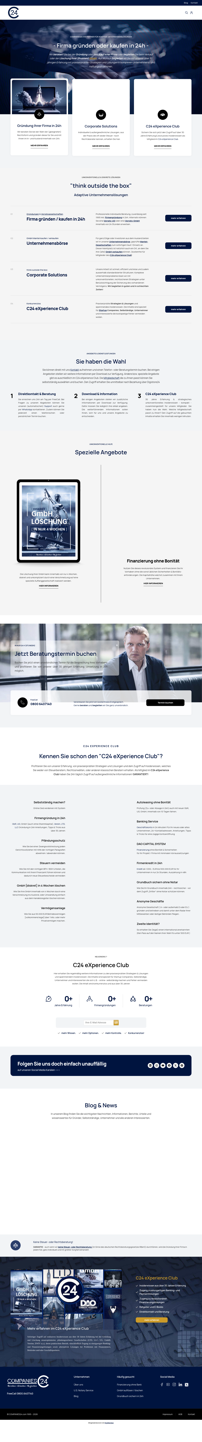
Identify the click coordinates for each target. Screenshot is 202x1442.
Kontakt (194, 2)
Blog (186, 2)
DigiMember (109, 1423)
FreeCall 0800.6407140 (20, 1393)
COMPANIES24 (76, 36)
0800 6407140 (41, 728)
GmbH (92, 58)
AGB (180, 1414)
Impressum (168, 1414)
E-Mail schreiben (16, 1402)
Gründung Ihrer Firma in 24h (39, 125)
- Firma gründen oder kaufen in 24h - (101, 45)
